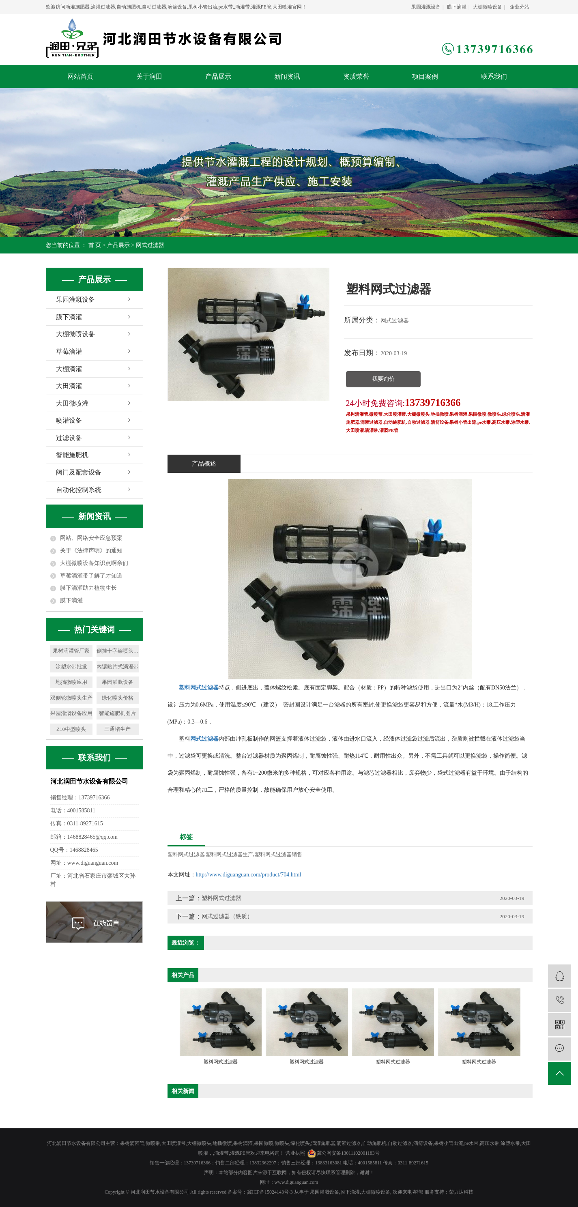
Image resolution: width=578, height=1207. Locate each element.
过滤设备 (69, 437)
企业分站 (519, 7)
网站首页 (80, 76)
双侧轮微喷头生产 (71, 698)
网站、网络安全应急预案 (91, 538)
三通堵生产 (117, 729)
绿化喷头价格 (117, 698)
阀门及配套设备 (78, 472)
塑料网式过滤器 (186, 854)
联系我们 (494, 76)
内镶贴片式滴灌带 (118, 667)
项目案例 (425, 76)
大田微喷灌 (72, 403)
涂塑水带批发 (71, 667)
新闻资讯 (287, 76)
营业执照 (295, 1153)
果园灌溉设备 (425, 7)
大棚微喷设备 (487, 7)
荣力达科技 (461, 1192)
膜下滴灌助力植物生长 (88, 588)
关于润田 (149, 76)
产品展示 (218, 76)
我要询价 (383, 379)
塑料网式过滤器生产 (229, 854)
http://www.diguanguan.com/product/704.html (248, 875)
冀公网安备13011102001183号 (348, 1153)
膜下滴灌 (456, 7)
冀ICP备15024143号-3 (270, 1192)
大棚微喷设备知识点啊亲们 (94, 563)
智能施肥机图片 (117, 713)
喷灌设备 (69, 420)
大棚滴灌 (69, 368)
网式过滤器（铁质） (227, 916)
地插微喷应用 (71, 682)
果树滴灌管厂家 (71, 651)
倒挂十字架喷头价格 (118, 651)
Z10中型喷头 (71, 729)
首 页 (94, 245)
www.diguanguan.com (296, 1182)
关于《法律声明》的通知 (91, 551)
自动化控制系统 (78, 489)
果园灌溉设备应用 (71, 713)
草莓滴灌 (69, 351)
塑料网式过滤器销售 (278, 854)
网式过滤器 (150, 245)
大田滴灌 (69, 385)
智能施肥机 (72, 454)
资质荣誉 (356, 76)
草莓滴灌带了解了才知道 (91, 576)
